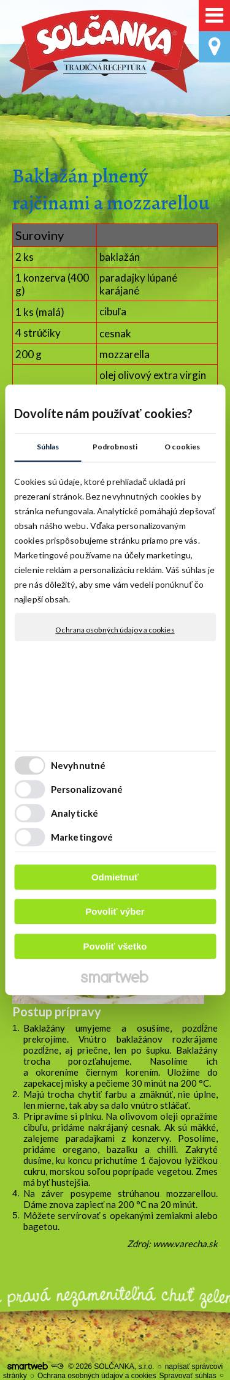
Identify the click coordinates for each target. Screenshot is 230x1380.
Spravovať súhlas (187, 1375)
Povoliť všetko (115, 946)
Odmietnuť (115, 877)
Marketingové (82, 837)
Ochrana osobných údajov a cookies (114, 629)
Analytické (74, 813)
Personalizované (87, 789)
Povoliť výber (114, 912)
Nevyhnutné (78, 765)
